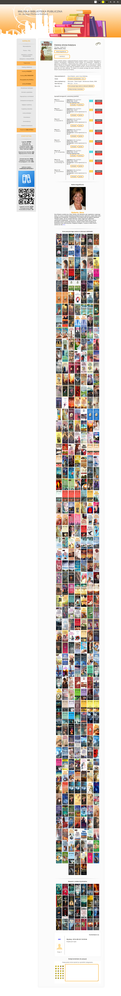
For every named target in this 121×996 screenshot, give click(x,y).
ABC (59, 939)
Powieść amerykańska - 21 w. (76, 78)
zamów (80, 115)
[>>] (64, 224)
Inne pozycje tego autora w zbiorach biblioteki (80, 86)
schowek (73, 104)
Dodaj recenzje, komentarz (75, 89)
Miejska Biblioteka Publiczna (40, 11)
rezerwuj (80, 104)
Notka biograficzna (61, 51)
